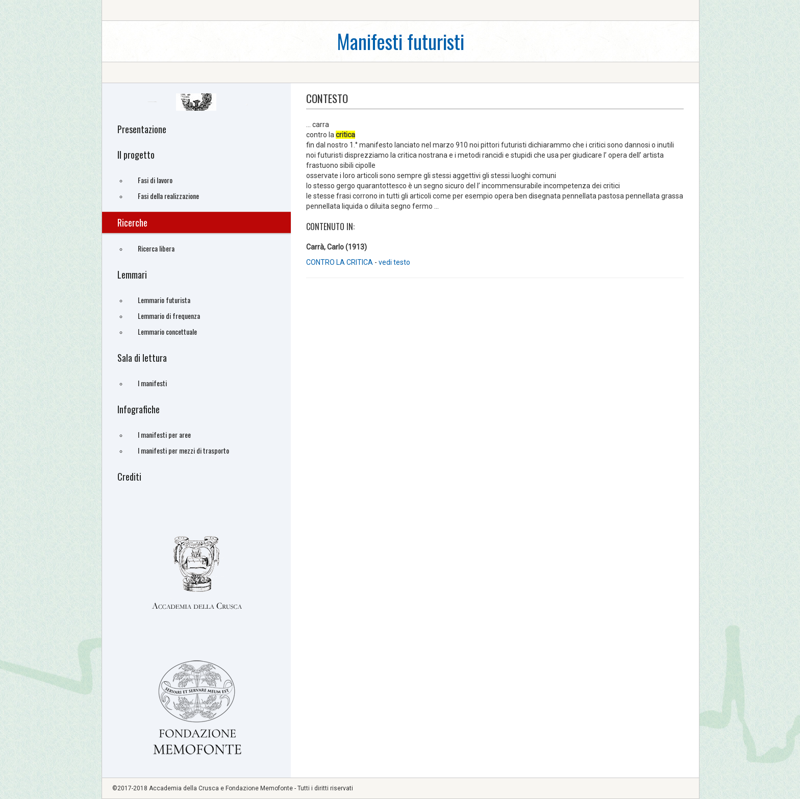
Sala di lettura (142, 357)
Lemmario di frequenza (169, 315)
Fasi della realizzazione (168, 195)
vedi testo (394, 262)
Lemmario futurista (164, 299)
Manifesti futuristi (400, 41)
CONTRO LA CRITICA (339, 262)
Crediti (129, 476)
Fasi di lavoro (155, 179)
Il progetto (136, 154)
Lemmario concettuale (167, 331)
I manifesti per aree (164, 434)
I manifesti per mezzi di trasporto (183, 450)
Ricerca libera (156, 248)
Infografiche (138, 409)
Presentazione (141, 129)
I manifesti (152, 383)
